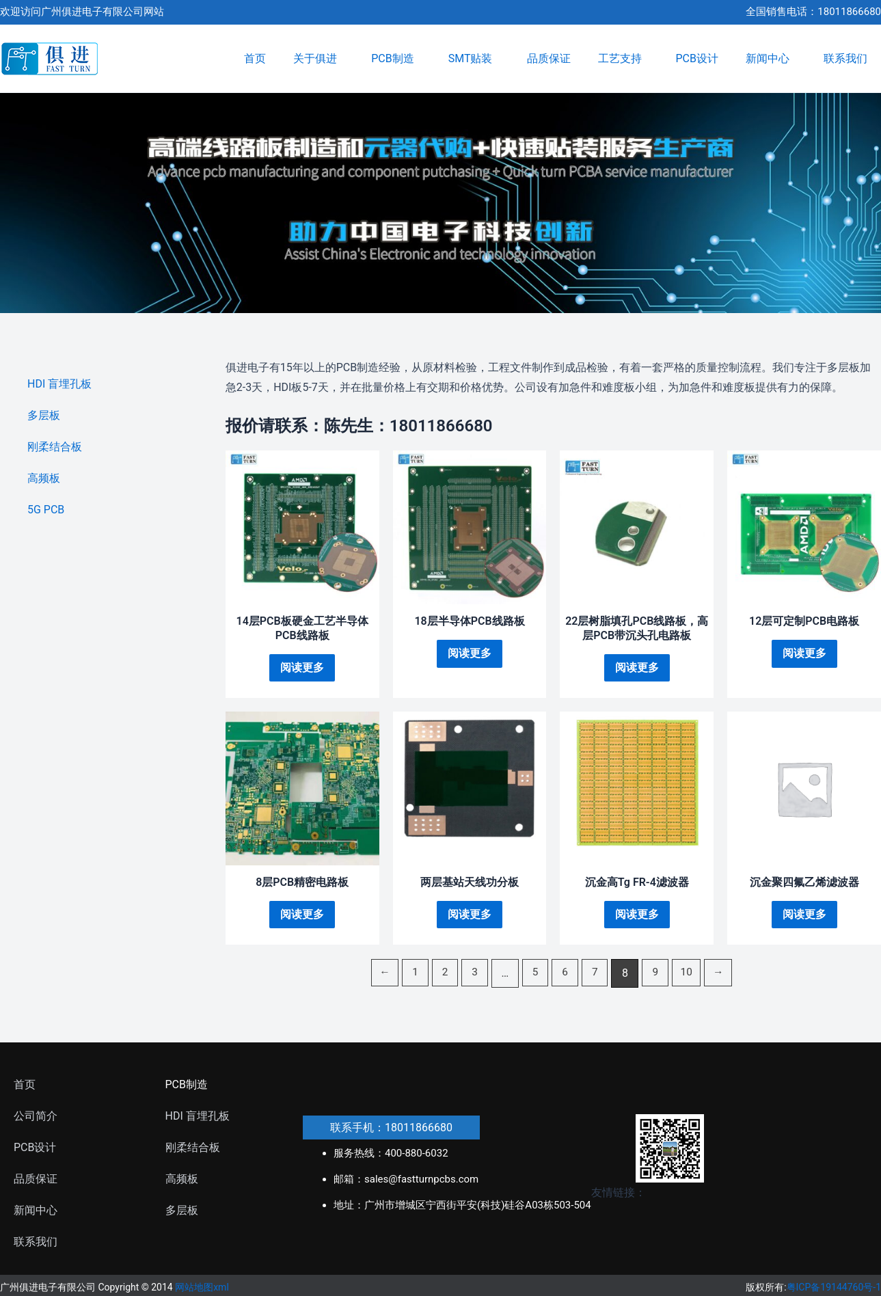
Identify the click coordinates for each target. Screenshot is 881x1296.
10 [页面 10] (689, 974)
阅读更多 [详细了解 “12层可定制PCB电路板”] (804, 653)
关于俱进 (318, 59)
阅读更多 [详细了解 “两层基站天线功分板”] (469, 915)
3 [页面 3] (473, 974)
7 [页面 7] (596, 974)
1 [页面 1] (412, 974)
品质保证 (549, 58)
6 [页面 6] (566, 974)
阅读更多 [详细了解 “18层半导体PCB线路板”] (469, 653)
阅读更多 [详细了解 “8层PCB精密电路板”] (302, 915)
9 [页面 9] (658, 974)
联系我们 (845, 58)
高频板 (43, 478)
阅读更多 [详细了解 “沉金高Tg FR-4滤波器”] (637, 915)
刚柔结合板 (54, 446)
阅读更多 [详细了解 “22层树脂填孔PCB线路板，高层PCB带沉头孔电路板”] (637, 667)
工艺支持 (623, 59)
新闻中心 (771, 59)
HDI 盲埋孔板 (59, 383)
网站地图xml (202, 1289)
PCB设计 (697, 58)
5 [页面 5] (535, 974)
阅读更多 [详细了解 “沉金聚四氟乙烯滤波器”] (804, 915)
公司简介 (35, 1117)
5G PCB (45, 509)
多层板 (43, 415)
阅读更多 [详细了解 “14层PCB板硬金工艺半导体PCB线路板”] (302, 667)
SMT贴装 (474, 59)
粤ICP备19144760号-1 (834, 1289)
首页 (255, 58)
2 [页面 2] (442, 974)
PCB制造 (395, 59)
